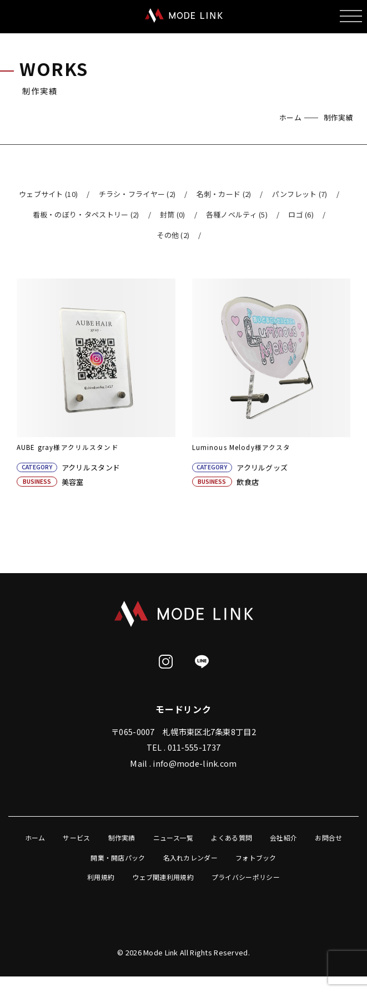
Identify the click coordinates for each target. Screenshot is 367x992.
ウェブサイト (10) (48, 194)
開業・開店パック (118, 860)
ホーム (290, 117)
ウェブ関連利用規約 (163, 879)
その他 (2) (173, 235)
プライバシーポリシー (246, 879)
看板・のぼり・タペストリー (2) (86, 214)
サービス (76, 840)
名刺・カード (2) (224, 194)
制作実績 (121, 840)
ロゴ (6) (301, 214)
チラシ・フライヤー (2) (137, 194)
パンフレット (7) (300, 194)
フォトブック (255, 860)
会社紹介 (283, 840)
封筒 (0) (172, 214)
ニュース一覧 (173, 840)
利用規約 (100, 879)
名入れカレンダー (190, 860)
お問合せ (328, 840)
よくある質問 (231, 840)
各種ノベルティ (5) (237, 214)
